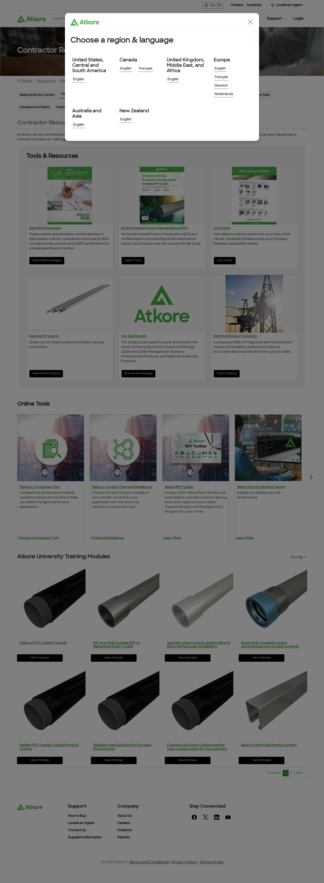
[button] (250, 22)
